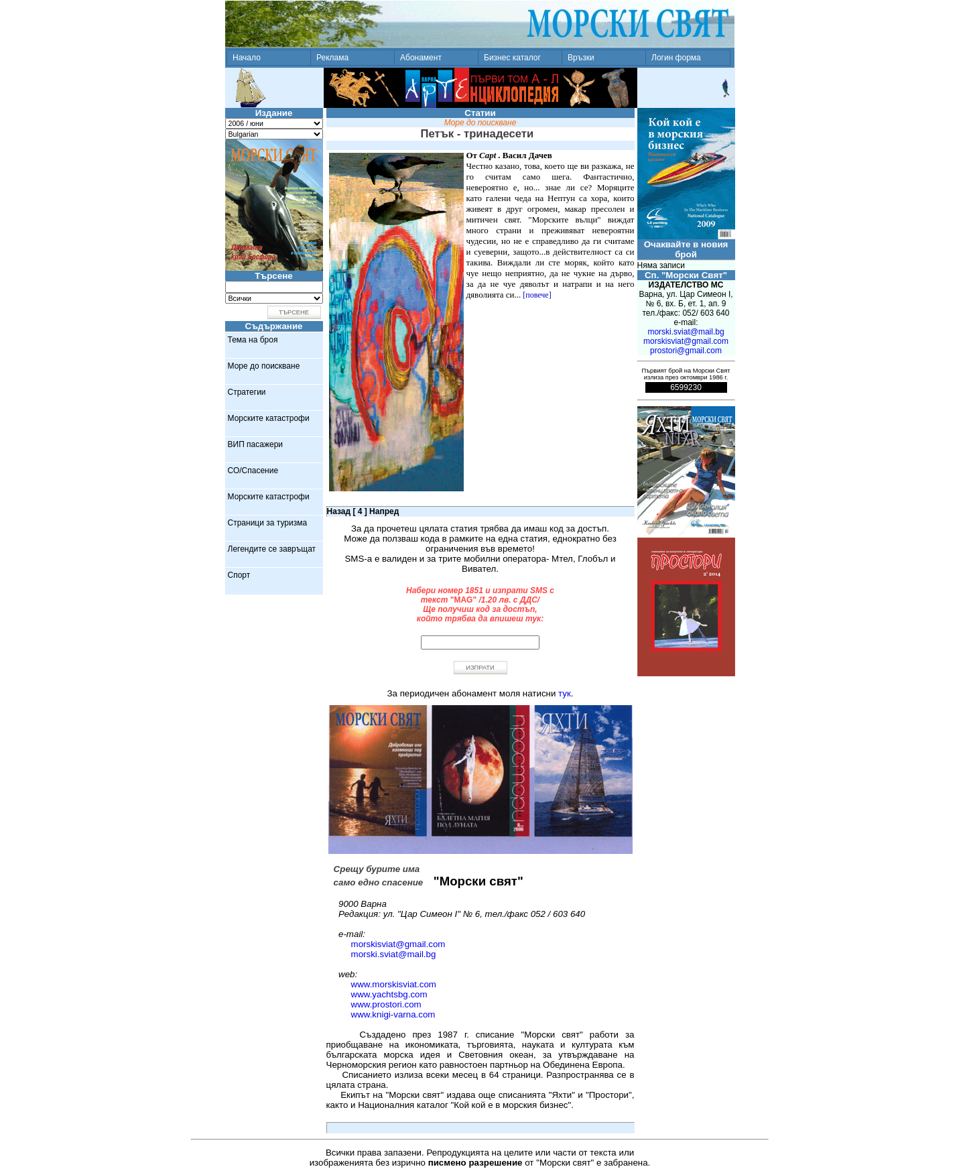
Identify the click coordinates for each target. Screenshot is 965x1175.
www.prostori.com (386, 1004)
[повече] (537, 295)
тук (564, 693)
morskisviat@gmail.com (398, 944)
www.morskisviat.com (393, 984)
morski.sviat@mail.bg (393, 954)
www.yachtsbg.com (389, 994)
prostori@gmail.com (686, 350)
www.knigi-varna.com (393, 1014)
